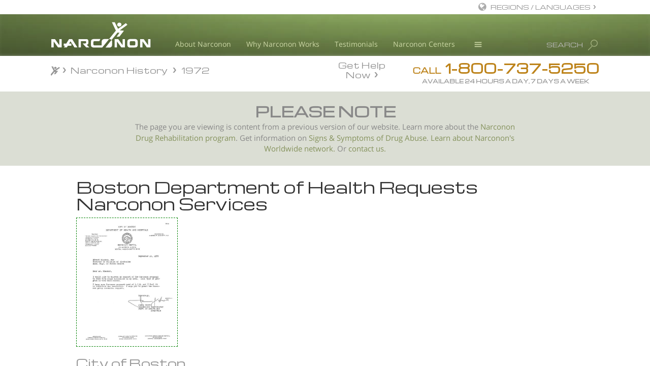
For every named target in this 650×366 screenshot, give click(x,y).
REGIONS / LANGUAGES (541, 7)
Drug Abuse (406, 138)
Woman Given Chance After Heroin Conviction (107, 267)
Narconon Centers (424, 44)
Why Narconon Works (282, 44)
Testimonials (356, 44)
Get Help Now (361, 69)
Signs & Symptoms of (347, 138)
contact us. (367, 148)
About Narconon (203, 44)
